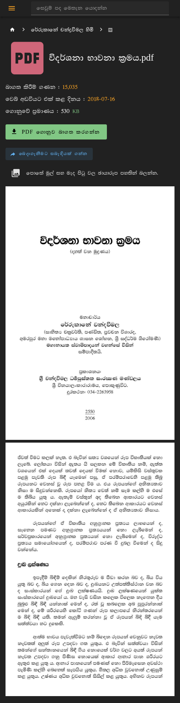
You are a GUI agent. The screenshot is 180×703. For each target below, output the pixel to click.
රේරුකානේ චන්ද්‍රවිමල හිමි (62, 30)
